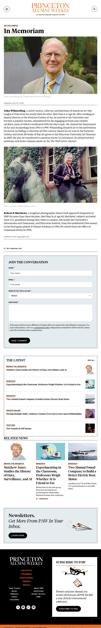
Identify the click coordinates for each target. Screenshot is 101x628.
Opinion (26, 581)
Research (11, 381)
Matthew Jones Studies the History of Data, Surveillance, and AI (36, 370)
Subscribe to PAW (68, 609)
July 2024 (21, 236)
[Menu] (7, 9)
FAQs (38, 597)
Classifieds (14, 599)
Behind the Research (16, 366)
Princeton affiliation (19, 291)
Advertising (38, 591)
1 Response (42, 499)
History (26, 585)
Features (10, 425)
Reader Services (38, 594)
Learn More (17, 536)
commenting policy (42, 327)
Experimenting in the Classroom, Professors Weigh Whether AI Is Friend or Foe (43, 384)
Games (14, 597)
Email (11, 280)
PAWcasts (14, 594)
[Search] (94, 9)
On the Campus (11, 25)
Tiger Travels (14, 588)
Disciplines (26, 574)
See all (91, 360)
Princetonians (13, 410)
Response (13, 302)
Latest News (26, 570)
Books (14, 591)
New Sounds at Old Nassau (18, 428)
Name (11, 268)
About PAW (38, 588)
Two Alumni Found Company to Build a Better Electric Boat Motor (37, 399)
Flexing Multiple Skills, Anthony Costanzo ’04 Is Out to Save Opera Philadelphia (44, 414)
